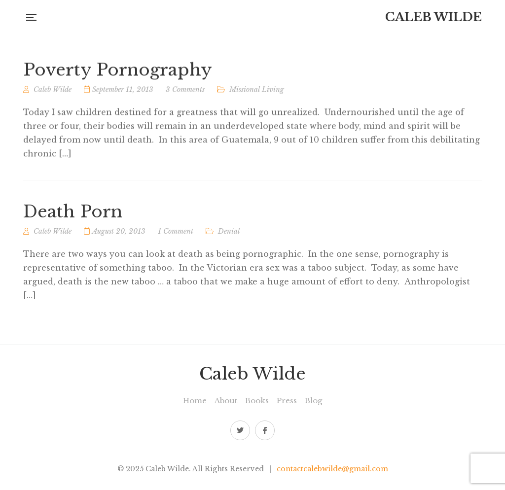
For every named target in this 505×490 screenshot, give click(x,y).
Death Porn (72, 215)
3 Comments (185, 91)
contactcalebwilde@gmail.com (332, 468)
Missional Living (256, 91)
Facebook (265, 430)
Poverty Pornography (117, 72)
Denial (229, 234)
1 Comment (175, 234)
